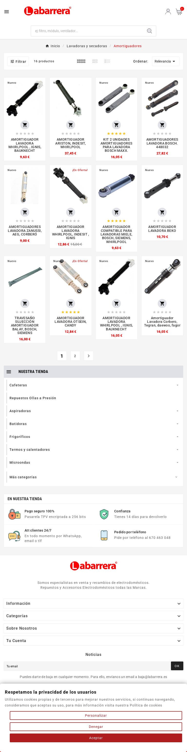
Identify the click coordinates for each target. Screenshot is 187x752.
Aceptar (96, 738)
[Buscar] (87, 31)
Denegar (96, 727)
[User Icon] (168, 11)
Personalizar (96, 715)
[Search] (149, 31)
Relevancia (166, 61)
